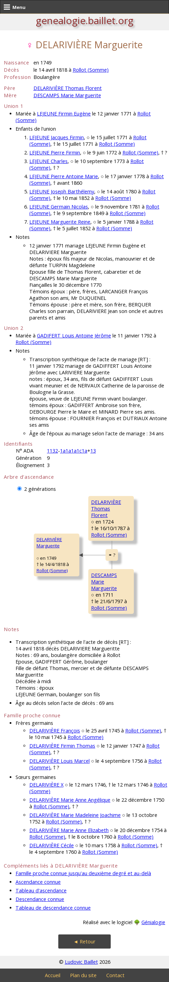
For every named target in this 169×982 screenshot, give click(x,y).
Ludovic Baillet (81, 962)
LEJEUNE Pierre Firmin (54, 152)
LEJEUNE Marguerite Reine (59, 222)
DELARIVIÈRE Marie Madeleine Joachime (75, 815)
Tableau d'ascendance (41, 890)
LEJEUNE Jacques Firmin (56, 137)
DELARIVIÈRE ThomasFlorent (106, 508)
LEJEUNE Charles (48, 161)
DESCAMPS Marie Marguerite (67, 95)
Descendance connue (40, 899)
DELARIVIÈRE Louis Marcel (59, 761)
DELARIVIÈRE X (46, 784)
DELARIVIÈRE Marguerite (49, 542)
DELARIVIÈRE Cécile (51, 845)
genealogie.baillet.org (84, 20)
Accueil (52, 975)
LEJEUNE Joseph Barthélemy (61, 191)
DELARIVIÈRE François (54, 730)
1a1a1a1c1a (73, 450)
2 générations (40, 489)
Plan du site (83, 975)
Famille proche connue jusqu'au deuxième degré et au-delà (83, 873)
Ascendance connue (38, 882)
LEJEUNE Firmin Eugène (64, 113)
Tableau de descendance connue (53, 907)
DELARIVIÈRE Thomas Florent (67, 88)
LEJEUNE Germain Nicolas (58, 206)
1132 (52, 450)
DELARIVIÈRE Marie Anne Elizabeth (69, 830)
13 (93, 450)
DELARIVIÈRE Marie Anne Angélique (69, 800)
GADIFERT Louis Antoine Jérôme (74, 335)
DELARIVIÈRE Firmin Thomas (62, 745)
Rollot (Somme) (91, 70)
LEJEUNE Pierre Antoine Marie (63, 176)
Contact (115, 975)
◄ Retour (84, 941)
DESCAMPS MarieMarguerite (104, 581)
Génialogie (153, 922)
